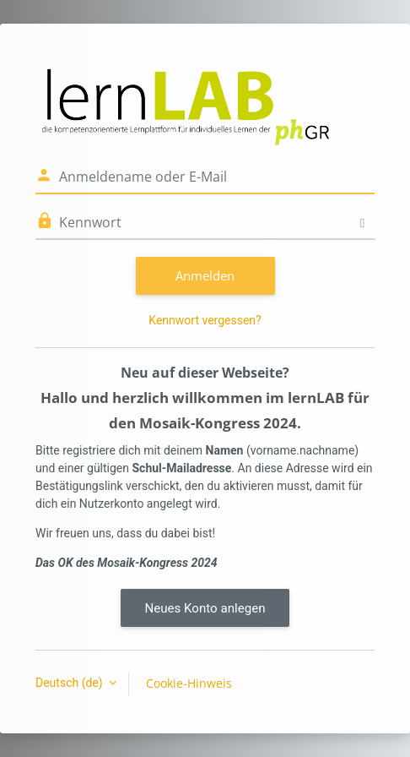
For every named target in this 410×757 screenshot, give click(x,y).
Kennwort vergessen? (204, 320)
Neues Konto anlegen (204, 608)
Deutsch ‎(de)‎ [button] (70, 682)
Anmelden (205, 275)
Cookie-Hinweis (189, 683)
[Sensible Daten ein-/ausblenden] (362, 222)
